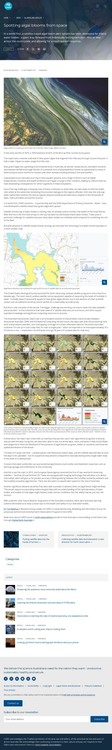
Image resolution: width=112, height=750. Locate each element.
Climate (10, 564)
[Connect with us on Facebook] (6, 679)
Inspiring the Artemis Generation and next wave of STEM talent (46, 602)
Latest (9, 577)
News (18, 17)
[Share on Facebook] (28, 49)
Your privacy (9, 690)
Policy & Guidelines (93, 685)
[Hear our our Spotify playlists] (22, 679)
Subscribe (99, 719)
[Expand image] (56, 112)
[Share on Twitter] (33, 49)
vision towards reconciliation (48, 744)
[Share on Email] (44, 49)
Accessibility (33, 685)
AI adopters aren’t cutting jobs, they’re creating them (41, 629)
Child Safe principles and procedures (78, 694)
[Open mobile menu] (97, 6)
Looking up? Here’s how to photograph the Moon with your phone (47, 642)
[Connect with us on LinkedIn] (17, 679)
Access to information (14, 685)
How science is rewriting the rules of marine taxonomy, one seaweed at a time (52, 616)
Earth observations (44, 517)
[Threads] (28, 679)
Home (6, 17)
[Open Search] (105, 6)
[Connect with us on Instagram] (11, 679)
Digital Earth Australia (23, 520)
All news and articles (33, 17)
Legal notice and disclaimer (68, 685)
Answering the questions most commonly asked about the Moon (46, 589)
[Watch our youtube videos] (34, 679)
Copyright (47, 685)
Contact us (13, 703)
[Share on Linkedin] (39, 49)
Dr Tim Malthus (11, 509)
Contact (8, 49)
